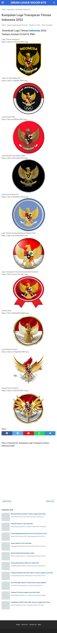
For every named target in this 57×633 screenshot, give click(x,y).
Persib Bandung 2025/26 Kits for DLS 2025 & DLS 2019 (29, 533)
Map (39, 624)
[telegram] (50, 433)
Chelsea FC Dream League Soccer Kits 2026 (25, 592)
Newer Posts (7, 501)
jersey (18, 156)
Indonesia (34, 30)
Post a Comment (47, 25)
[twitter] (17, 433)
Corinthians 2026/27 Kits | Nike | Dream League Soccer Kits (30, 602)
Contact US (32, 624)
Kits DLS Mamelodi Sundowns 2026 (22, 553)
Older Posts (50, 501)
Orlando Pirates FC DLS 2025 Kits (22, 524)
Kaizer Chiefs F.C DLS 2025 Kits (21, 543)
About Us (24, 624)
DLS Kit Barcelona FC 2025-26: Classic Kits (25, 563)
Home (18, 624)
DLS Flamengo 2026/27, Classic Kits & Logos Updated (28, 582)
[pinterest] (28, 433)
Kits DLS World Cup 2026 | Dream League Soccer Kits (28, 514)
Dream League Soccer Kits (28, 2)
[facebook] (7, 433)
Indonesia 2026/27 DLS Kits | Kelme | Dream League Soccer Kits (32, 573)
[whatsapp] (39, 433)
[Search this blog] (54, 2)
